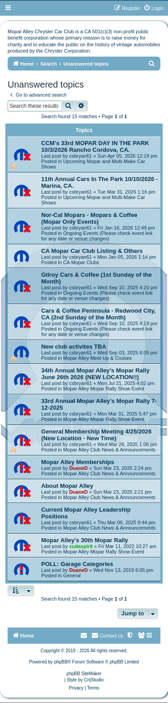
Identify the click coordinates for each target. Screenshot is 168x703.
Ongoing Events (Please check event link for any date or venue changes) (97, 235)
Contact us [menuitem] (107, 635)
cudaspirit (81, 546)
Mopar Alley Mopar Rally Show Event (103, 388)
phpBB (61, 661)
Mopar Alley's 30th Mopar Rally (84, 540)
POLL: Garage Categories (77, 564)
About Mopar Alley (67, 485)
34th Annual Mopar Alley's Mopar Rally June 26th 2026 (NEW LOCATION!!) (95, 373)
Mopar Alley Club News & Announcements (109, 449)
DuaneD (78, 468)
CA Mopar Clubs (81, 262)
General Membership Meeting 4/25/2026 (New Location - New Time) (96, 435)
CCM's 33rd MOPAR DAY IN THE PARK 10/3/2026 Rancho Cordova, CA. (95, 146)
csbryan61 (80, 156)
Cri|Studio (94, 679)
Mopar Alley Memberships (77, 462)
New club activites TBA (73, 346)
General (72, 575)
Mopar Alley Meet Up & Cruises (97, 358)
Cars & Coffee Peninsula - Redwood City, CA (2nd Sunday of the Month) (98, 314)
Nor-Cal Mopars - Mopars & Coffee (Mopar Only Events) (89, 218)
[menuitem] (153, 8)
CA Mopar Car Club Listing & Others (92, 251)
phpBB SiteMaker (84, 673)
